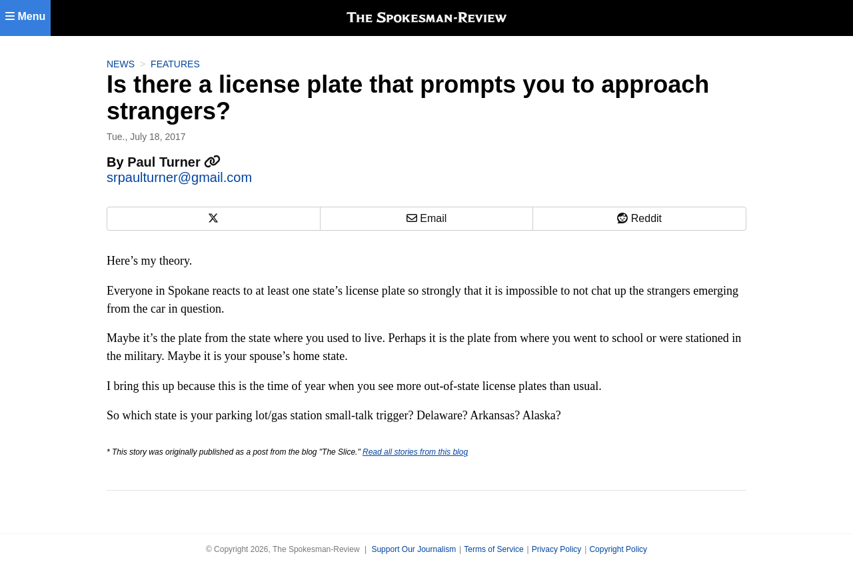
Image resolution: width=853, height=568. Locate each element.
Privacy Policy (557, 549)
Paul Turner (174, 162)
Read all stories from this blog (415, 452)
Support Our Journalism (413, 549)
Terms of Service (493, 549)
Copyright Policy (618, 549)
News (121, 64)
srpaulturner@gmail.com (179, 177)
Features (175, 64)
